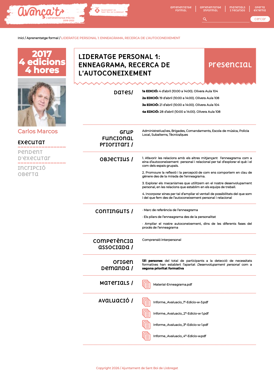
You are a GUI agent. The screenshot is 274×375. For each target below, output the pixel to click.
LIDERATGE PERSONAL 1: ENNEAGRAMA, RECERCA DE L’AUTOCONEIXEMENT (120, 38)
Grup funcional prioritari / (116, 138)
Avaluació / (115, 300)
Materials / (116, 283)
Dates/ (123, 92)
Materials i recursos (237, 9)
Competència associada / (113, 244)
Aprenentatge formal (180, 9)
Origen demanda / (117, 265)
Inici (21, 38)
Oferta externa (260, 9)
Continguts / (114, 211)
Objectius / (116, 159)
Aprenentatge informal (210, 9)
